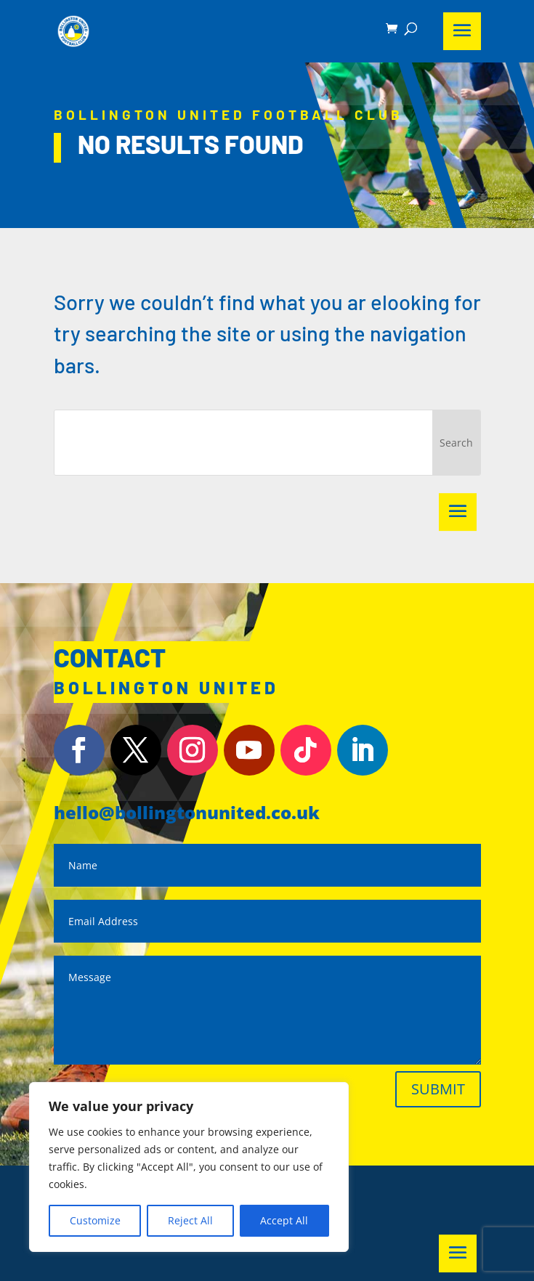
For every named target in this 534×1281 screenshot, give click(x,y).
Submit (438, 1089)
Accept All (284, 1220)
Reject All (190, 1220)
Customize (95, 1220)
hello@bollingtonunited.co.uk (187, 812)
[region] (189, 1167)
